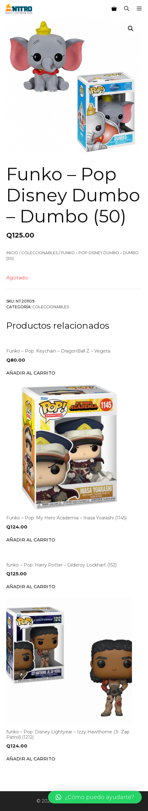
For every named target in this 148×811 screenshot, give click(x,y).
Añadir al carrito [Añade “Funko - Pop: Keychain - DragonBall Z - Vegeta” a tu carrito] (30, 373)
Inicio (12, 252)
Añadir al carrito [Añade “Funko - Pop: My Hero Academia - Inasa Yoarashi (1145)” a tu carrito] (30, 540)
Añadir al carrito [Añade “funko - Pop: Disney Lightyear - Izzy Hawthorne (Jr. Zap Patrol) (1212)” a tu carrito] (30, 759)
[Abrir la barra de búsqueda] (126, 9)
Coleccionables (39, 252)
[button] (95, 797)
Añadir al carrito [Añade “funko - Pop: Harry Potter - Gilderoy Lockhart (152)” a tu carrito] (30, 586)
